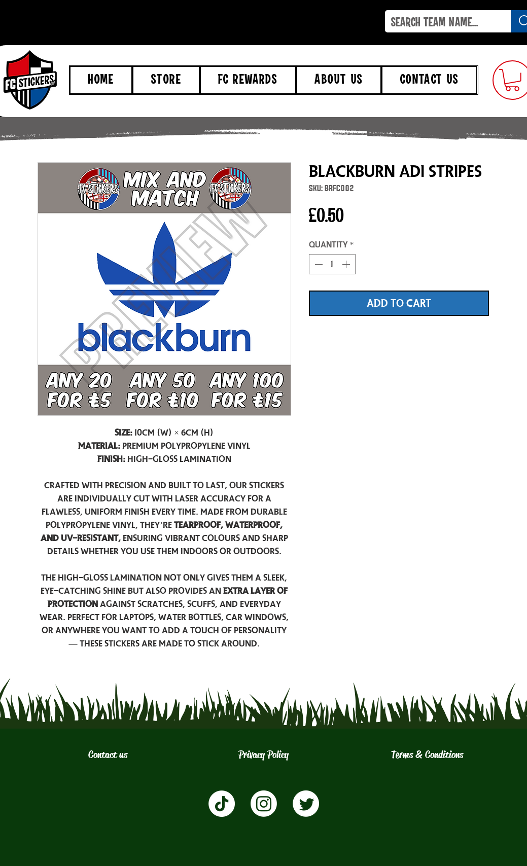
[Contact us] (107, 755)
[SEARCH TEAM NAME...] (440, 23)
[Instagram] (264, 803)
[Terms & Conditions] (427, 755)
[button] (512, 80)
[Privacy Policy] (263, 755)
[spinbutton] (332, 264)
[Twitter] (306, 803)
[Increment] (347, 264)
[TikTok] (221, 803)
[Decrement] (317, 264)
